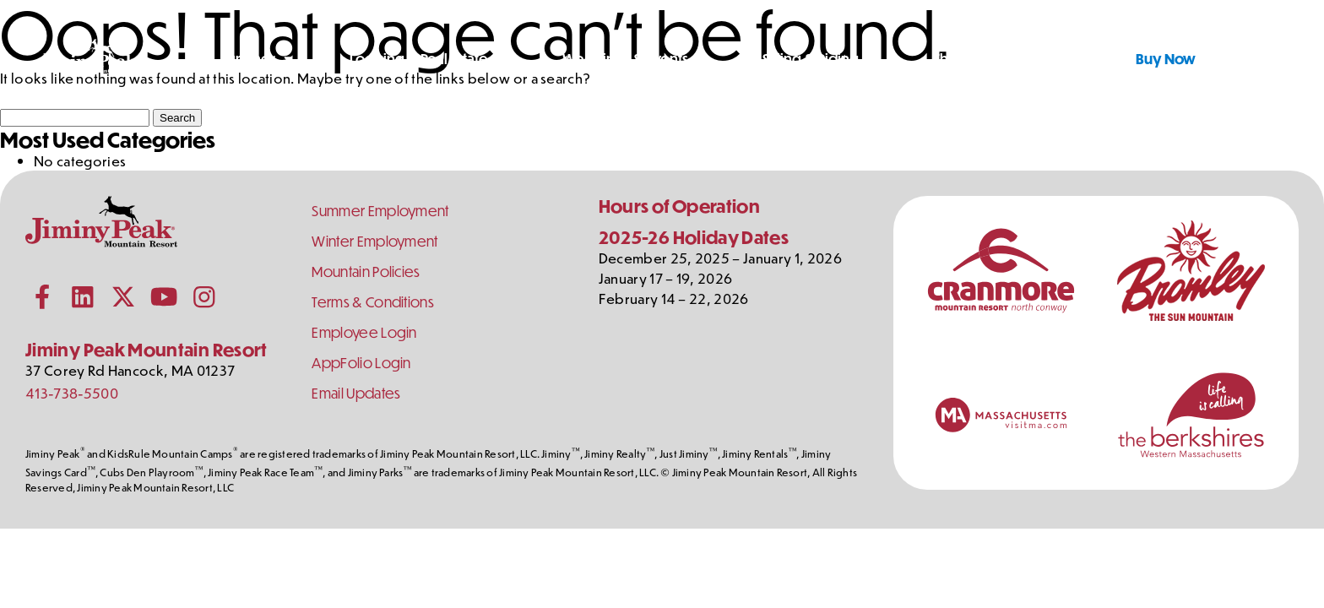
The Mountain (977, 58)
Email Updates (356, 393)
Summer (247, 58)
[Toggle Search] (1230, 59)
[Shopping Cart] (1272, 59)
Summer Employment (380, 211)
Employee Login (364, 332)
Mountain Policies (366, 271)
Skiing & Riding (810, 58)
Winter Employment (374, 241)
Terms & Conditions (373, 302)
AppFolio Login (361, 363)
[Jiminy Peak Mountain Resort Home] (89, 59)
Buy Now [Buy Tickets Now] (1166, 58)
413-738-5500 (71, 392)
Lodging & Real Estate (419, 58)
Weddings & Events (625, 58)
